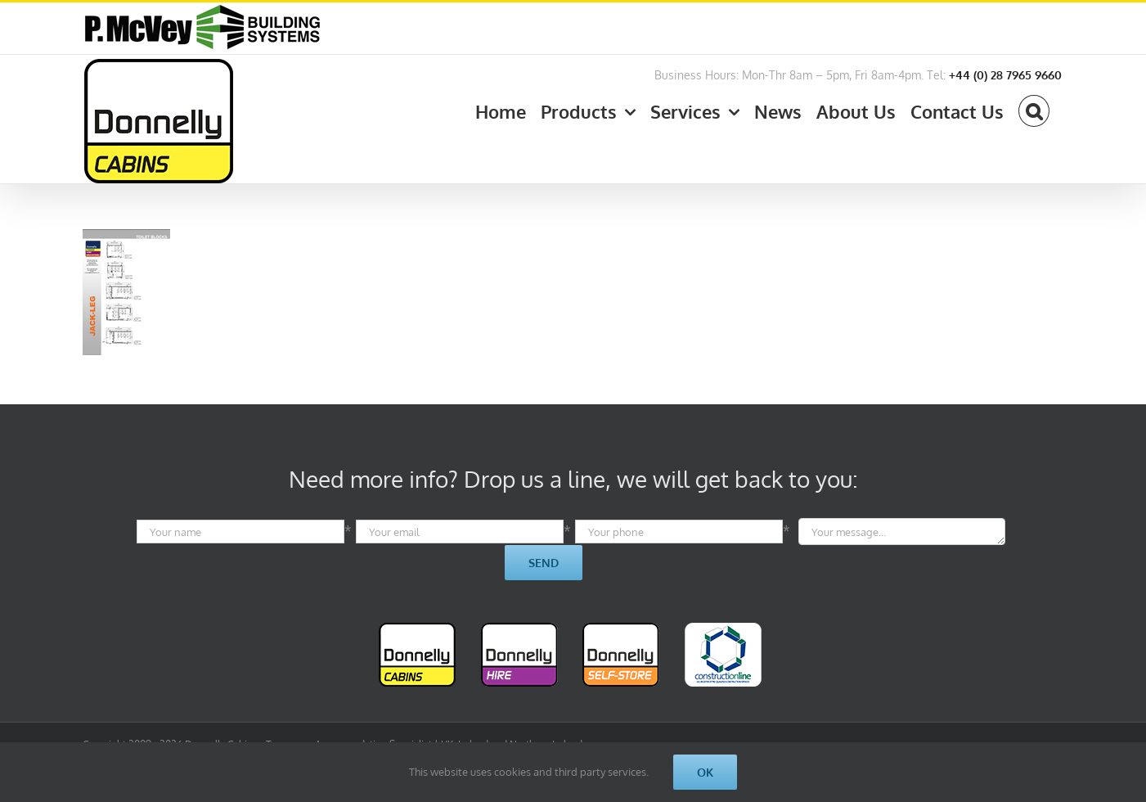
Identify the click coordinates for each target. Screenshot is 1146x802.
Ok (705, 772)
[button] (1033, 108)
